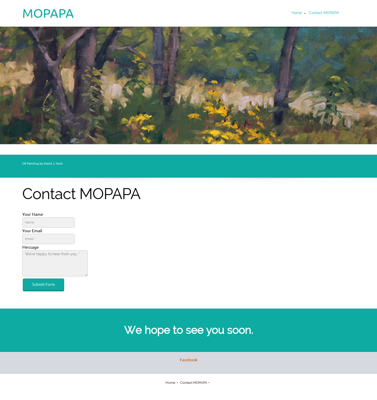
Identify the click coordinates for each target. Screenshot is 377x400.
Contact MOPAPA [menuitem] (193, 383)
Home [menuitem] (170, 383)
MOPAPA (48, 13)
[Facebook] (187, 360)
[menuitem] (297, 13)
